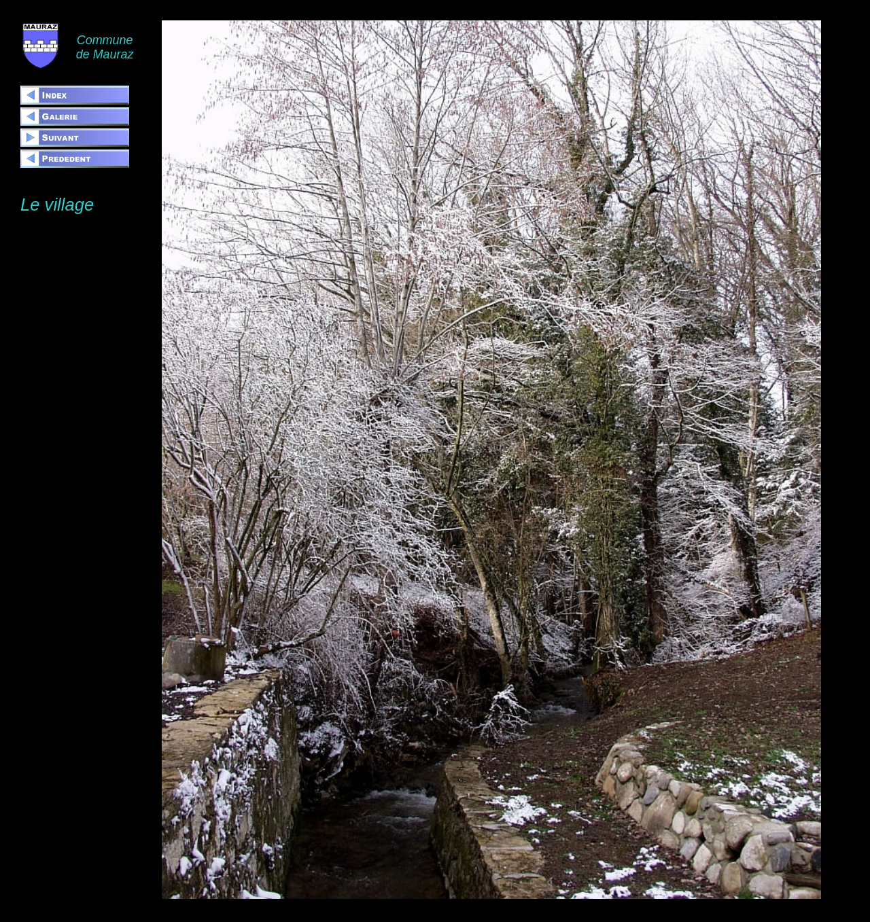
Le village (57, 204)
